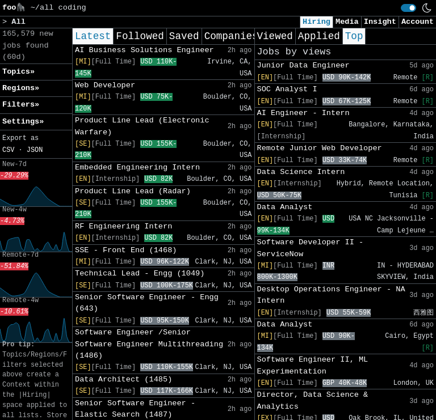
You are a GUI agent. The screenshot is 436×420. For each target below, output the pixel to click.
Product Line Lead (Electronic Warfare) (142, 126)
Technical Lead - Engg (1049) (139, 273)
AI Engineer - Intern (303, 113)
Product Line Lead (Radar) (133, 191)
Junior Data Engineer (303, 65)
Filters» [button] (20, 104)
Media (347, 22)
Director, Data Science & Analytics (312, 400)
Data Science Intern (301, 172)
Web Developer (105, 85)
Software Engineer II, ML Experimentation (312, 365)
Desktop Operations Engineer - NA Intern (331, 295)
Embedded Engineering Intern (137, 167)
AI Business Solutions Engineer (144, 50)
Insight (380, 22)
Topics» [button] (18, 71)
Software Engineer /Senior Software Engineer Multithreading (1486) (149, 344)
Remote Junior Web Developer (319, 148)
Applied (319, 36)
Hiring (316, 22)
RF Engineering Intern (123, 226)
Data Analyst (285, 207)
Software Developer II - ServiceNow (310, 248)
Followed (140, 36)
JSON (35, 150)
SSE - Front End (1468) (126, 250)
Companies (231, 36)
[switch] (408, 8)
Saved (184, 36)
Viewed (275, 36)
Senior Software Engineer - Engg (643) (147, 303)
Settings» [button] (23, 121)
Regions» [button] (20, 88)
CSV (8, 150)
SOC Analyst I (287, 89)
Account (417, 22)
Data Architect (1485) (123, 379)
